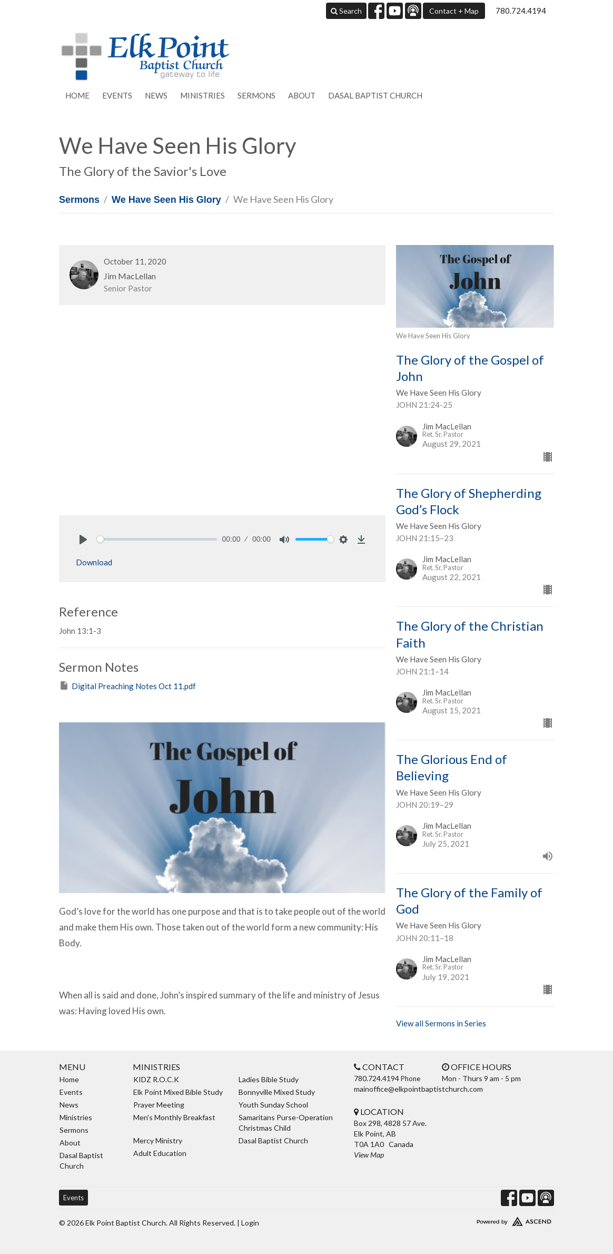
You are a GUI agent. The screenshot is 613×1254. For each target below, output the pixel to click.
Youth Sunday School (273, 1104)
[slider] (157, 539)
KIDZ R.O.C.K (156, 1079)
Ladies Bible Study (269, 1079)
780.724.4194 (521, 10)
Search (346, 10)
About (301, 95)
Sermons (256, 95)
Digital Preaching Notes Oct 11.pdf (127, 685)
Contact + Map (454, 10)
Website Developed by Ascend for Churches (496, 1219)
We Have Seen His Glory (166, 199)
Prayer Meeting (158, 1104)
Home (77, 95)
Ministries (202, 95)
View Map (369, 1154)
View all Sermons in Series (441, 1023)
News (156, 95)
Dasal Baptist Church (375, 95)
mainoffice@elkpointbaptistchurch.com (418, 1088)
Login (250, 1222)
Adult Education (159, 1153)
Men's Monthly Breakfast (174, 1117)
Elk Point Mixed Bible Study (178, 1092)
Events (117, 95)
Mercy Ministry (157, 1140)
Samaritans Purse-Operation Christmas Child (286, 1122)
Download (94, 562)
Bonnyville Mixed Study (277, 1092)
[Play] (83, 539)
